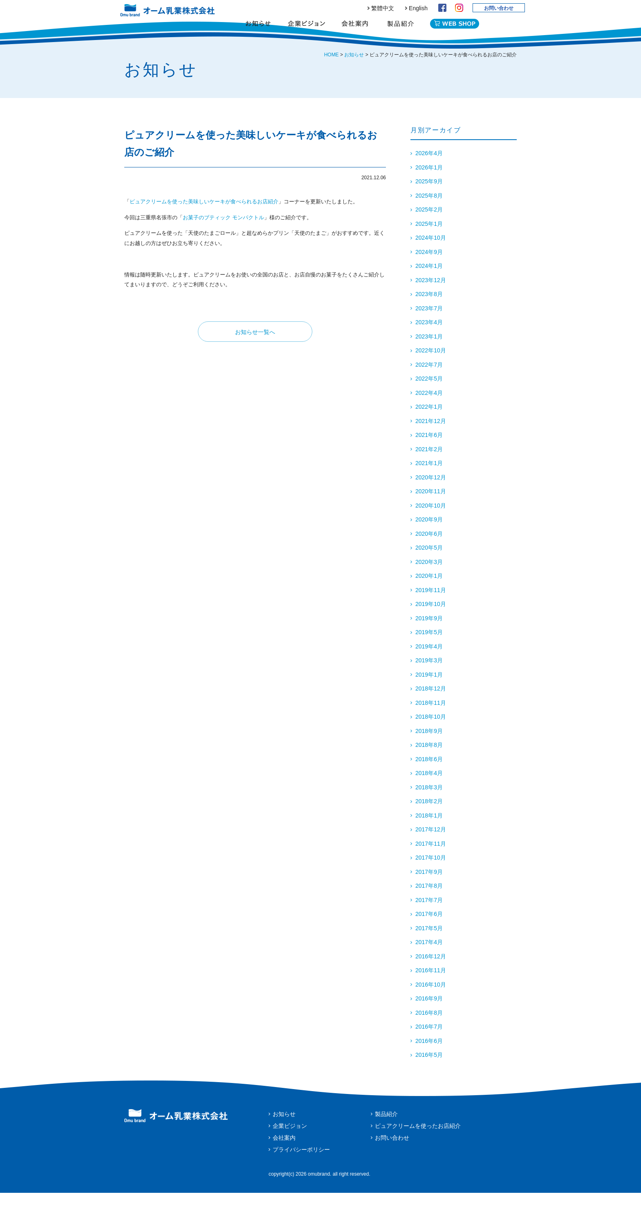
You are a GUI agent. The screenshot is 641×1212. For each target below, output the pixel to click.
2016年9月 (429, 1017)
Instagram (459, 8)
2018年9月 (429, 750)
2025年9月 (429, 200)
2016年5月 (429, 1074)
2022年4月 (429, 412)
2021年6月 (429, 454)
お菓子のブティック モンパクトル (223, 237)
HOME (331, 74)
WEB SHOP (454, 29)
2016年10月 (430, 1003)
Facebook (442, 8)
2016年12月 (430, 975)
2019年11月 (430, 609)
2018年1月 (429, 834)
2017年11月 (430, 863)
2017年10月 (430, 876)
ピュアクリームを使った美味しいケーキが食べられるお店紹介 (204, 221)
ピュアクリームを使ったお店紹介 (418, 1145)
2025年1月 (429, 243)
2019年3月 (429, 679)
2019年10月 (430, 623)
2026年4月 (429, 172)
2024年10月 (430, 257)
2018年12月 (430, 707)
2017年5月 (429, 947)
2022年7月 (429, 384)
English (418, 8)
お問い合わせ (498, 8)
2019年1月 (429, 694)
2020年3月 (429, 581)
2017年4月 (429, 961)
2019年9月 (429, 637)
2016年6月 (429, 1060)
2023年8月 (429, 313)
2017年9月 (429, 891)
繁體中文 (382, 8)
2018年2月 (429, 820)
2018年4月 (429, 792)
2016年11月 (430, 989)
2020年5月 (429, 567)
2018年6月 (429, 778)
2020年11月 (430, 510)
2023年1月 (429, 355)
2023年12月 (430, 299)
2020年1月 (429, 595)
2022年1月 (429, 426)
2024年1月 (429, 285)
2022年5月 (429, 397)
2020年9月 (429, 538)
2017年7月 (429, 919)
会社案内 (354, 31)
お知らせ (258, 31)
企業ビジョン (306, 31)
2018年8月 (429, 764)
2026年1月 (429, 186)
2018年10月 (430, 736)
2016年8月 (429, 1032)
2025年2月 (429, 228)
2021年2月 (429, 468)
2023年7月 (429, 327)
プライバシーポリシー (301, 1168)
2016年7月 (429, 1046)
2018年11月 (430, 722)
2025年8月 (429, 215)
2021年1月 (429, 482)
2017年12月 (430, 848)
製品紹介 (400, 31)
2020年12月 (430, 496)
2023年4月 (429, 341)
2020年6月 (429, 553)
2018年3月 (429, 806)
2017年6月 (429, 933)
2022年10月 (430, 369)
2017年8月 (429, 905)
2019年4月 (429, 665)
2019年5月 (429, 651)
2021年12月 (430, 440)
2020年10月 (430, 524)
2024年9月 (429, 271)
